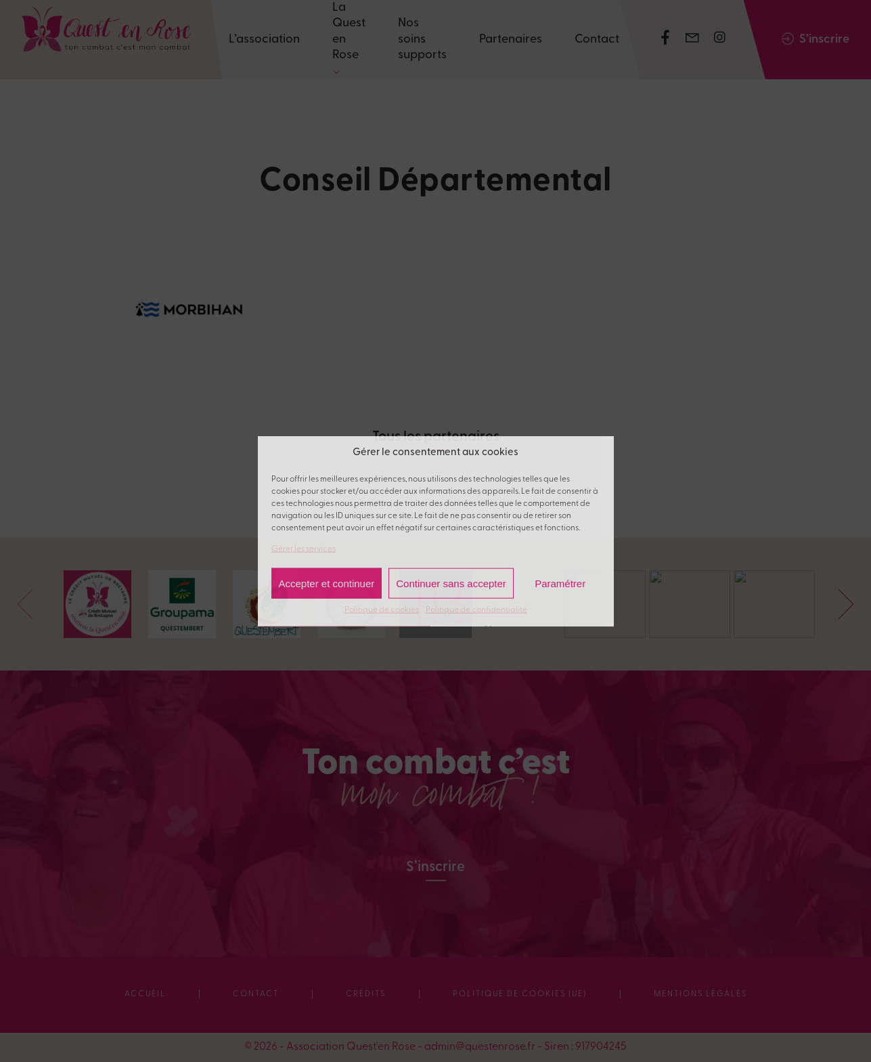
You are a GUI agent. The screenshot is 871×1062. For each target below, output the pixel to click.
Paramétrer (560, 583)
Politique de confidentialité (476, 610)
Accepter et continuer (327, 583)
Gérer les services (303, 549)
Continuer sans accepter (451, 583)
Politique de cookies (381, 610)
